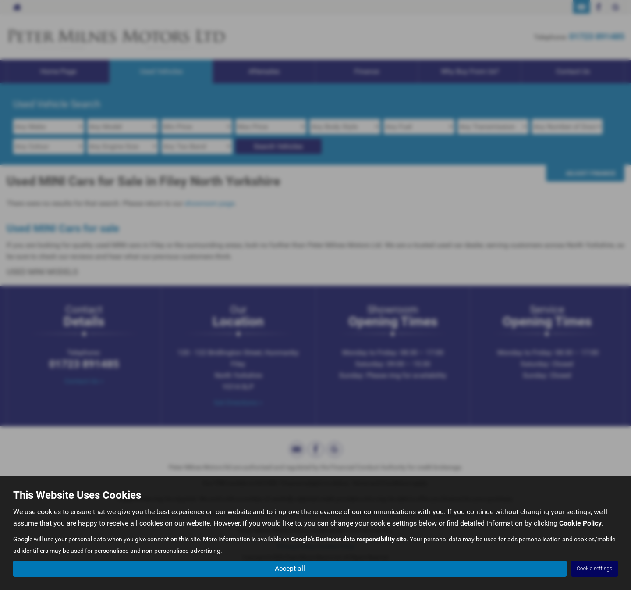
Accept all (290, 568)
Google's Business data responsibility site (349, 539)
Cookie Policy (580, 523)
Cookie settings (594, 568)
